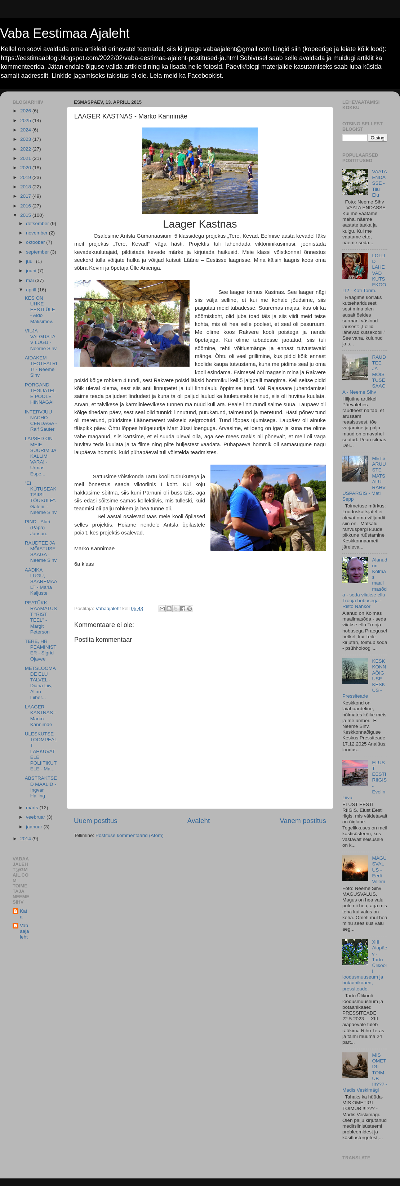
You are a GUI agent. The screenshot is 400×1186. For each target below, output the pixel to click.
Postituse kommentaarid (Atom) (129, 835)
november (37, 233)
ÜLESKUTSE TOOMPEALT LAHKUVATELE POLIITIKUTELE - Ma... (41, 751)
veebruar (36, 817)
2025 (26, 120)
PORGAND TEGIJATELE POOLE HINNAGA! (40, 393)
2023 (26, 139)
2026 (26, 110)
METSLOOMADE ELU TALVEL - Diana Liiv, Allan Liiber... (40, 683)
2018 (26, 186)
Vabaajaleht (24, 931)
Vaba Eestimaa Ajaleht (65, 33)
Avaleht (198, 820)
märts (33, 807)
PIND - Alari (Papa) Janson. (37, 527)
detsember (38, 223)
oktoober (36, 242)
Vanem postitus (303, 820)
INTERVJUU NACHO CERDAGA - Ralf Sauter (41, 420)
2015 (26, 215)
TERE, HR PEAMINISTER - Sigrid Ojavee (41, 650)
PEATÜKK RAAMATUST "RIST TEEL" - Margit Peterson (41, 617)
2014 (26, 838)
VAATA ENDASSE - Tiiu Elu (379, 183)
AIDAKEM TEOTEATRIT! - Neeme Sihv (41, 366)
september (38, 252)
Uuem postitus (95, 820)
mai (30, 280)
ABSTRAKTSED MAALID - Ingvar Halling (41, 786)
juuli (31, 261)
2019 (26, 177)
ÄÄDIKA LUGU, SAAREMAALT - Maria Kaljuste (41, 581)
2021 (26, 158)
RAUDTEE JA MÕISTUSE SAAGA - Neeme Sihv (41, 551)
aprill (31, 289)
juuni (31, 270)
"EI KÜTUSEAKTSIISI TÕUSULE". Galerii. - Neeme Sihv (41, 497)
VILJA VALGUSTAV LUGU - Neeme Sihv (41, 339)
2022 (26, 149)
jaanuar (35, 826)
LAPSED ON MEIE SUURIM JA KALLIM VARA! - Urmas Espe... (40, 456)
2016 (26, 206)
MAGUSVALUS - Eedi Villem (379, 869)
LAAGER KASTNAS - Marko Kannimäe (40, 715)
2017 (26, 196)
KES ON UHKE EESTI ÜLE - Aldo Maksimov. (40, 309)
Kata (23, 913)
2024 (26, 130)
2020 (26, 167)
